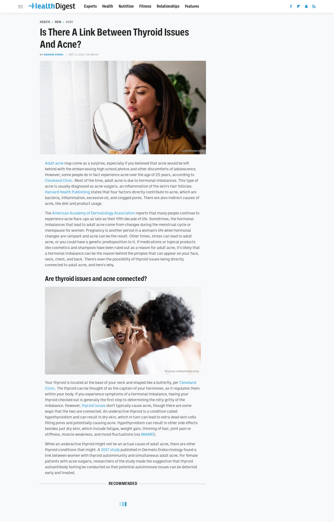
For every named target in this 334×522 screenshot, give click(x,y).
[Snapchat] (306, 7)
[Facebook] (291, 7)
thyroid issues (94, 405)
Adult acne (54, 163)
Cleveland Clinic (59, 180)
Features (192, 6)
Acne (69, 22)
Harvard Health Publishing (67, 191)
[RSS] (314, 7)
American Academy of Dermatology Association (93, 213)
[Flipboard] (299, 7)
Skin (58, 22)
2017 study (110, 449)
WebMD (147, 434)
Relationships (168, 6)
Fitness (145, 6)
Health (107, 6)
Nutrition (126, 6)
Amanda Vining (53, 54)
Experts (90, 6)
